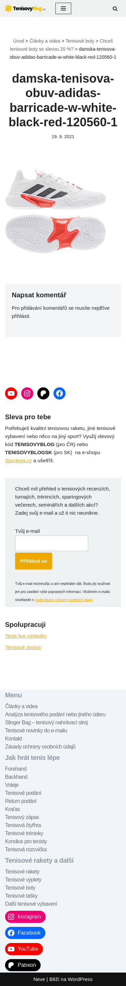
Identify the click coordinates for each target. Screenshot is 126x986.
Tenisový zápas (22, 817)
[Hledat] (115, 8)
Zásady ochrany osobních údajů (40, 746)
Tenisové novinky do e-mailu (36, 730)
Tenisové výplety (23, 880)
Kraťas (12, 809)
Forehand (16, 769)
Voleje (11, 785)
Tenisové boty (20, 888)
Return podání (21, 801)
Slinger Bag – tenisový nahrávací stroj (46, 722)
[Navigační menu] (63, 8)
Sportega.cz (18, 460)
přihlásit (20, 316)
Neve (39, 979)
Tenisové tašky (21, 896)
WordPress (80, 979)
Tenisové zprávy (23, 647)
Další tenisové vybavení (31, 904)
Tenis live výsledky (25, 636)
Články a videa (21, 706)
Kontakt (13, 738)
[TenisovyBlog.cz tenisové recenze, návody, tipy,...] (25, 8)
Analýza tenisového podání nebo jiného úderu (55, 714)
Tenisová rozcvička (25, 849)
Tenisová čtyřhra (23, 825)
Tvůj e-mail (27, 531)
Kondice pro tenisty (26, 841)
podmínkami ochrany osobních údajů (64, 600)
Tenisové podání (23, 793)
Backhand (16, 777)
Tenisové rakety (22, 871)
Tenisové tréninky (24, 833)
